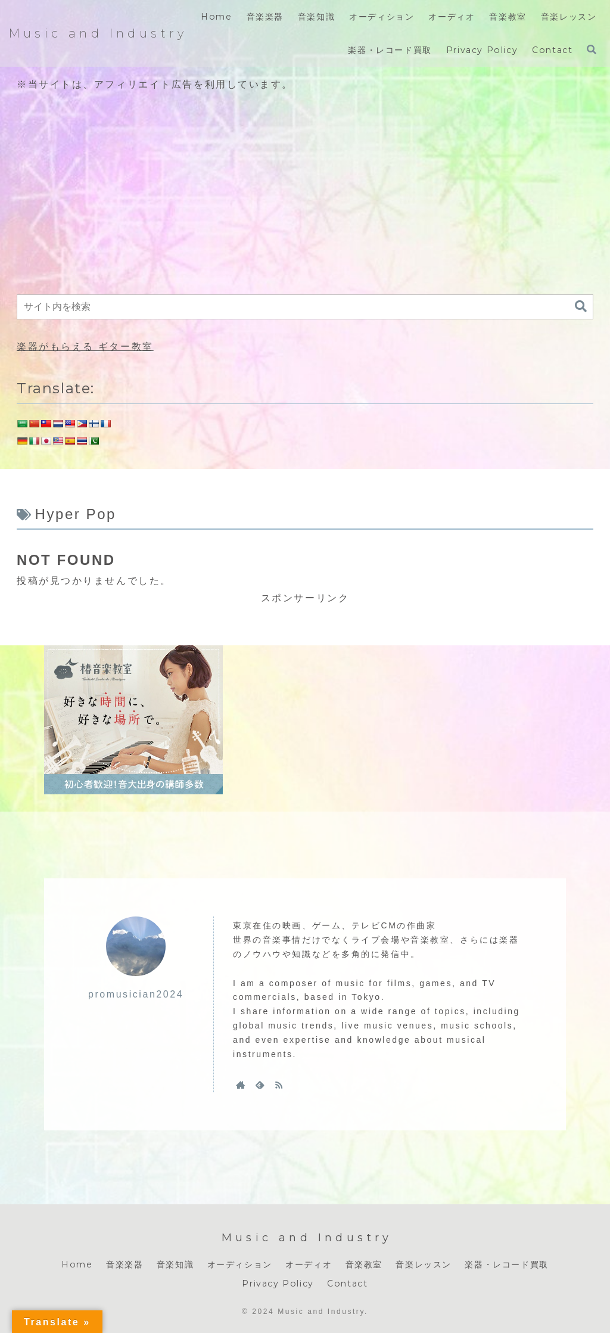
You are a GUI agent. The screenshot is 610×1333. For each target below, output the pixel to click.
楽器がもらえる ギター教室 (85, 346)
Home (76, 1264)
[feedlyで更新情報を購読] (259, 1084)
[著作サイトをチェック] (240, 1084)
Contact (347, 1283)
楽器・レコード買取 (506, 1264)
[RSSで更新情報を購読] (279, 1084)
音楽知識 (175, 1264)
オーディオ (308, 1264)
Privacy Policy (277, 1283)
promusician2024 (135, 994)
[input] (305, 306)
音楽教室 (364, 1264)
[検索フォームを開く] (591, 49)
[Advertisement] (305, 194)
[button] (581, 306)
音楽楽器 (124, 1264)
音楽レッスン (424, 1264)
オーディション (239, 1264)
